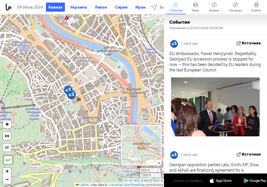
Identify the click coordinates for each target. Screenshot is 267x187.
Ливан (101, 7)
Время (214, 7)
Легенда (235, 7)
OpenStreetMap (134, 185)
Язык (195, 7)
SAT (8, 160)
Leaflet (82, 185)
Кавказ (55, 7)
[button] (71, 95)
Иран (140, 7)
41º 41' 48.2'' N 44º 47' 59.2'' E (143, 180)
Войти (256, 7)
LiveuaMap (115, 185)
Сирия (121, 7)
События (175, 7)
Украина (78, 7)
